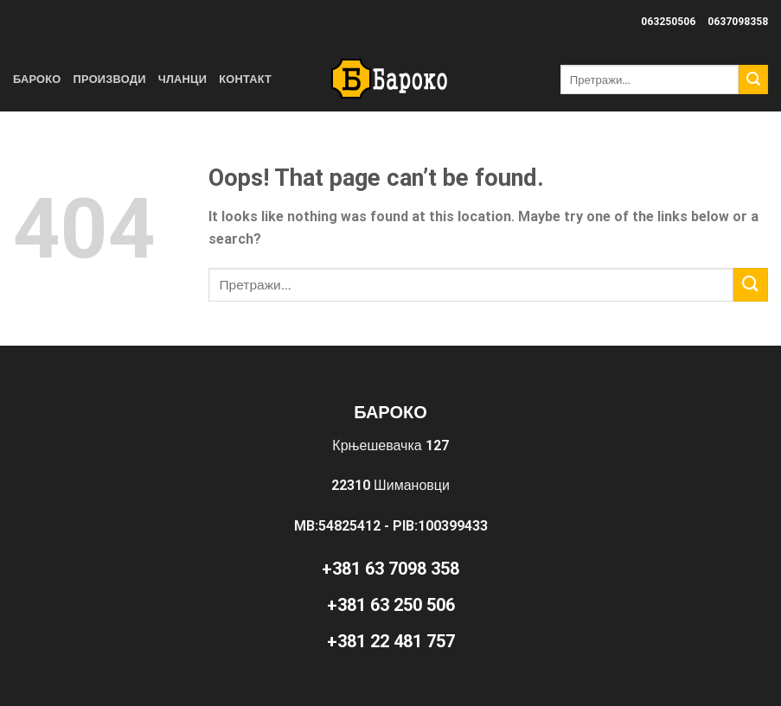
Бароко (37, 79)
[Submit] (753, 79)
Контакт (245, 79)
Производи (110, 79)
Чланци (183, 79)
